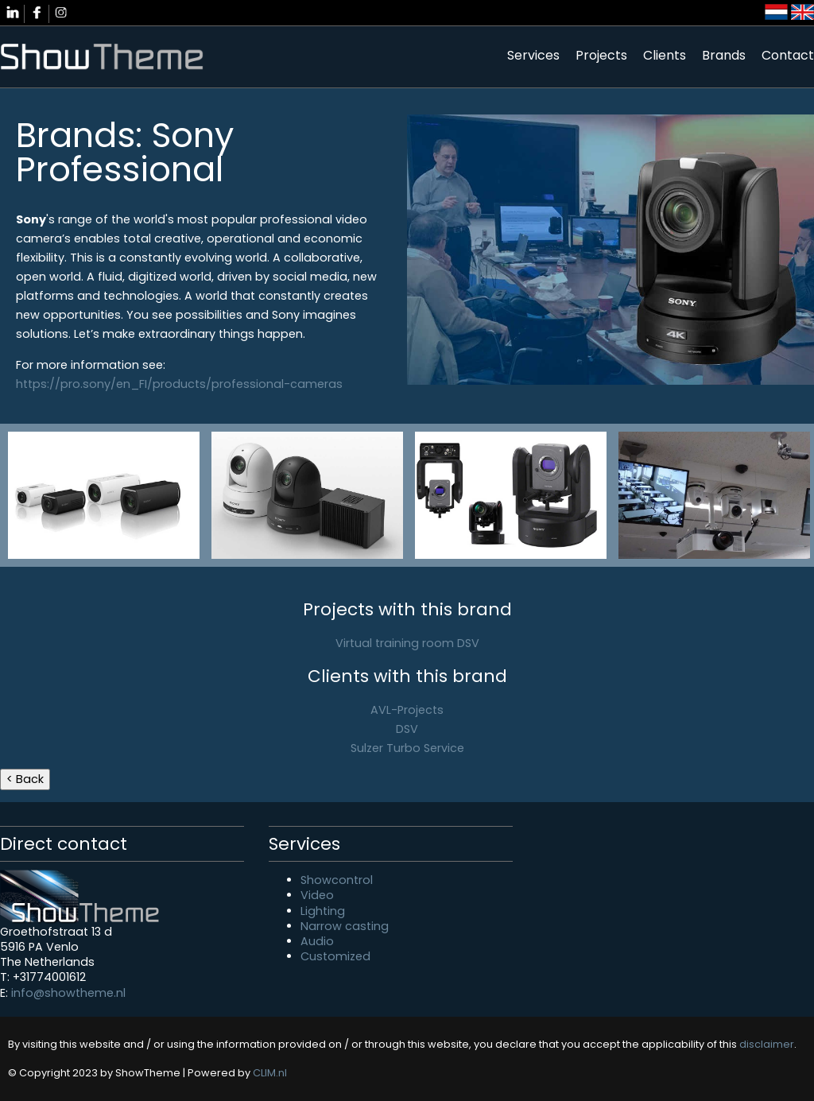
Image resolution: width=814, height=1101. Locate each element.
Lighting (322, 911)
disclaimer (766, 1044)
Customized (335, 956)
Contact (788, 55)
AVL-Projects (407, 710)
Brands (724, 55)
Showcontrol (336, 880)
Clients (664, 55)
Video (317, 895)
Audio (317, 941)
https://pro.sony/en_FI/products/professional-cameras (179, 384)
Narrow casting (344, 926)
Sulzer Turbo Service (407, 748)
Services (533, 55)
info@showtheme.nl (68, 993)
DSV (407, 729)
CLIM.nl (270, 1073)
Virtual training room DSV (407, 643)
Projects (601, 55)
